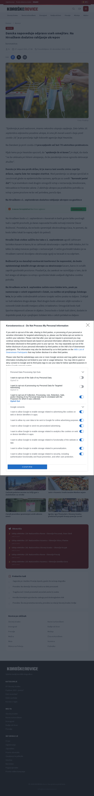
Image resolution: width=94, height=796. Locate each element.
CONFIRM (27, 467)
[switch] (81, 377)
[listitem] (47, 372)
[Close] (88, 325)
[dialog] (47, 398)
